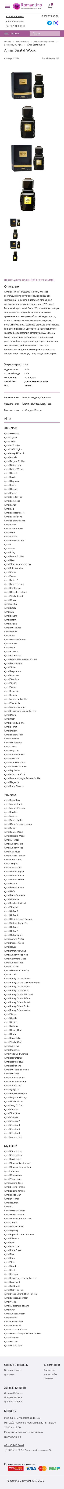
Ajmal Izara (9, 647)
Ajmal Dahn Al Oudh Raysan (18, 823)
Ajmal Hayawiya (11, 480)
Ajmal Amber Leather (14, 1077)
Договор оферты (13, 1401)
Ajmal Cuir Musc (12, 851)
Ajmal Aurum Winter (14, 938)
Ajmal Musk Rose (12, 627)
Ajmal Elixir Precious (13, 1061)
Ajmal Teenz (10, 441)
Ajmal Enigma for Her (14, 461)
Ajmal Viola (9, 635)
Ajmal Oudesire (11, 899)
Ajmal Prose (10, 492)
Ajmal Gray (9, 1309)
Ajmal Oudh (10, 1033)
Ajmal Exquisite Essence (15, 1093)
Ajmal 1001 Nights (13, 449)
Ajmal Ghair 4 (10, 1022)
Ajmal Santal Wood (13, 831)
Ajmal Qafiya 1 (11, 911)
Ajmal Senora (10, 615)
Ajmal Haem (10, 619)
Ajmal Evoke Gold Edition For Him (20, 1277)
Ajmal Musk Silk (11, 1073)
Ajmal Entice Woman (14, 469)
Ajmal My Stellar (12, 770)
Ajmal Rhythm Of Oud (15, 1081)
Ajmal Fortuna (11, 1025)
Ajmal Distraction (12, 465)
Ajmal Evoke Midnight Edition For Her (22, 778)
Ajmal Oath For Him (14, 1289)
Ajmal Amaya (10, 643)
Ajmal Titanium (11, 1170)
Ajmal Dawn (10, 714)
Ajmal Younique (11, 679)
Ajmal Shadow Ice (12, 1325)
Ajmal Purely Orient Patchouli (18, 994)
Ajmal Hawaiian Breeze (15, 639)
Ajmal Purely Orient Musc (16, 990)
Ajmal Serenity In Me (14, 722)
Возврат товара (12, 1370)
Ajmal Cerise (10, 572)
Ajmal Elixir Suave (12, 1065)
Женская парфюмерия (44, 41)
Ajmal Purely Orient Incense (17, 986)
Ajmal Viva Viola (12, 702)
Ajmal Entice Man (12, 1194)
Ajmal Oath (9, 718)
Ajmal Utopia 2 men (14, 1226)
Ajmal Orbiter (10, 1317)
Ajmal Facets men (12, 1159)
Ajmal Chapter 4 (12, 1125)
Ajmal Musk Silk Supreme (16, 1069)
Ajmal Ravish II (11, 651)
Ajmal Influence (11, 1238)
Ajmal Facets (10, 476)
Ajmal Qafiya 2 (11, 915)
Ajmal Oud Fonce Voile (15, 762)
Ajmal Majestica (11, 750)
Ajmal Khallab (10, 811)
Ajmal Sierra (10, 1014)
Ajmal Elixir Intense (13, 1057)
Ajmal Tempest (11, 863)
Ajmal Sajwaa (10, 437)
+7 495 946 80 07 (15, 16)
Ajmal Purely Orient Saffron (17, 998)
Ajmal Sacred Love (13, 516)
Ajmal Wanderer (12, 1266)
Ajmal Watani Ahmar (14, 875)
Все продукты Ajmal (13, 44)
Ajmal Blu (8, 1206)
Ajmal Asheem (11, 815)
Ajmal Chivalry (11, 1273)
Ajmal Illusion (10, 488)
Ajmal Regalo (10, 694)
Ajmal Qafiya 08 (12, 1089)
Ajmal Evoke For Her (14, 556)
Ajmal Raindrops (12, 500)
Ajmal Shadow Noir (13, 734)
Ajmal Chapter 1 (12, 1117)
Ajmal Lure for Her (13, 496)
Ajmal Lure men (11, 1198)
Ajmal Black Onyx (12, 1250)
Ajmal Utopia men (13, 1174)
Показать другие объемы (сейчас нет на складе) (29, 279)
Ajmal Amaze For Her (14, 754)
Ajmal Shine (9, 667)
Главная (8, 41)
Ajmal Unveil (10, 599)
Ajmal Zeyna (10, 746)
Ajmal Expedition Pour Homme (19, 1234)
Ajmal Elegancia (11, 782)
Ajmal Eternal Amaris (14, 887)
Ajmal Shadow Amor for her (17, 564)
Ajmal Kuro (9, 1258)
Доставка (9, 1374)
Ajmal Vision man (12, 1178)
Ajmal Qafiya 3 (11, 926)
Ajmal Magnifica (12, 1049)
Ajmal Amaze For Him (14, 1313)
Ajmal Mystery (11, 1230)
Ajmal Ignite (10, 484)
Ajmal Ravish (10, 504)
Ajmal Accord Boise (13, 1182)
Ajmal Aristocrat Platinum (16, 1305)
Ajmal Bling (9, 552)
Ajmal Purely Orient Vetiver (17, 1010)
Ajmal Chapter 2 (12, 1121)
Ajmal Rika (9, 508)
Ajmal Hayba (10, 946)
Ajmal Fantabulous (13, 663)
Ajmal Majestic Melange (15, 1097)
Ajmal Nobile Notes (13, 1101)
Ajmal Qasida (10, 1018)
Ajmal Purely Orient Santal (17, 1002)
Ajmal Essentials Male (14, 1210)
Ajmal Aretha (10, 603)
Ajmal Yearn (10, 687)
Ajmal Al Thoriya (12, 445)
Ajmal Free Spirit (12, 1281)
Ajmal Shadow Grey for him (17, 1166)
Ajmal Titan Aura (12, 1113)
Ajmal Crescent (11, 966)
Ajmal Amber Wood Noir (16, 954)
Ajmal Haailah (10, 473)
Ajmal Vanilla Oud (12, 1041)
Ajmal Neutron (11, 1202)
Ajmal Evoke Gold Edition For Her (20, 710)
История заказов (13, 1397)
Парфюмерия (22, 41)
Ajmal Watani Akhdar (14, 879)
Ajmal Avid (9, 1242)
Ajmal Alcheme (11, 1337)
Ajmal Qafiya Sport (13, 934)
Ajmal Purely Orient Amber (17, 978)
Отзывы (48, 1378)
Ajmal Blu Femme (12, 655)
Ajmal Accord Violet (13, 528)
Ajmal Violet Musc (13, 867)
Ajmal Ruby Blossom (14, 786)
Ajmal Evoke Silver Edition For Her (20, 659)
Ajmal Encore (10, 883)
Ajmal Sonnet (10, 726)
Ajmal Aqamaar (11, 675)
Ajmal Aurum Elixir (13, 1136)
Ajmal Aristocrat (12, 1246)
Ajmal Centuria (11, 1109)
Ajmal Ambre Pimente (14, 808)
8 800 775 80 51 (50, 16)
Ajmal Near (9, 560)
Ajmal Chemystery (13, 1155)
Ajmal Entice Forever (14, 583)
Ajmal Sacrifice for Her (14, 512)
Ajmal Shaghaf (11, 907)
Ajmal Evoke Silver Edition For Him (20, 1293)
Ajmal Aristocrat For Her (16, 698)
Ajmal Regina (10, 623)
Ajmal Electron (11, 1341)
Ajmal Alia (9, 611)
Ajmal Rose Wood (12, 859)
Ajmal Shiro (9, 1262)
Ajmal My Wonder (13, 742)
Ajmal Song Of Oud (13, 1105)
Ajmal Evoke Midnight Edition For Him (22, 1333)
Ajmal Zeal (9, 1254)
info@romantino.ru (15, 20)
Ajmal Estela (10, 607)
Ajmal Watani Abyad (14, 871)
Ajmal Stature (10, 631)
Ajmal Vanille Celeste (14, 595)
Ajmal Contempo (12, 587)
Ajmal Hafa (9, 891)
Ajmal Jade (9, 548)
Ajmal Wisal (9, 532)
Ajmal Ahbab (10, 457)
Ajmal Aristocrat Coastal (15, 1329)
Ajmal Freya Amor (12, 671)
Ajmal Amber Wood (13, 847)
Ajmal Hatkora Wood (14, 835)
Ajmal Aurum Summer (15, 706)
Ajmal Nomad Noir (13, 1345)
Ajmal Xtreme (10, 1222)
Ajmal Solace (10, 576)
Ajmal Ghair (9, 827)
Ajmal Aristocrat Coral (14, 774)
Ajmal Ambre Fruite (13, 804)
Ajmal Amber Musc (13, 843)
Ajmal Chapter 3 (12, 1133)
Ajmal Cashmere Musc (15, 958)
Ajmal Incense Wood (14, 942)
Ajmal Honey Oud (12, 1029)
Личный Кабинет (13, 1393)
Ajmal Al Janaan (11, 839)
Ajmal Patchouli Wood (15, 903)
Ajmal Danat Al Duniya (15, 950)
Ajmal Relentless (12, 800)
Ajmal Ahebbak (11, 738)
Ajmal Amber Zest (12, 1085)
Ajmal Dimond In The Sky (16, 970)
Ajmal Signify (10, 683)
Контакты (49, 1370)
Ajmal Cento (10, 1269)
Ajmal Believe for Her (14, 540)
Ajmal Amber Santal (13, 962)
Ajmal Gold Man (12, 1285)
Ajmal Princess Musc (14, 568)
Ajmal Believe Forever (14, 855)
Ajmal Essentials (11, 433)
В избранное (48, 58)
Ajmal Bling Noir (12, 690)
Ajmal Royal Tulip (12, 1037)
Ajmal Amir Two (11, 1045)
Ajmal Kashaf (10, 974)
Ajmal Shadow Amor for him (18, 1218)
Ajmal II (7, 544)
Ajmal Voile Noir (12, 758)
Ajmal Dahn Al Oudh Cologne (18, 918)
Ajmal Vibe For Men (13, 1321)
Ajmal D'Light (10, 730)
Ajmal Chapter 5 (12, 1129)
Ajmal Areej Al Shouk (14, 453)
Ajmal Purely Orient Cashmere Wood (22, 982)
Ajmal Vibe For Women (15, 766)
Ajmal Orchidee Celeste (15, 591)
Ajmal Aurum (10, 536)
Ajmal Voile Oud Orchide (16, 1053)
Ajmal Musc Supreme (14, 895)
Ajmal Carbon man (13, 1151)
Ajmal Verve (10, 524)
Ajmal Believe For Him (14, 1186)
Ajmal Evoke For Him (14, 1214)
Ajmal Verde (10, 1301)
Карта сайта (50, 1374)
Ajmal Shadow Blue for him (17, 1162)
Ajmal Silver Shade (13, 819)
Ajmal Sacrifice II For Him (16, 1297)
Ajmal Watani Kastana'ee (16, 922)
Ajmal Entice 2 (11, 580)
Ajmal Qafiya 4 (11, 930)
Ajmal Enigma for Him (14, 1190)
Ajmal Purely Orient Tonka (16, 1006)
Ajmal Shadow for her (14, 520)
